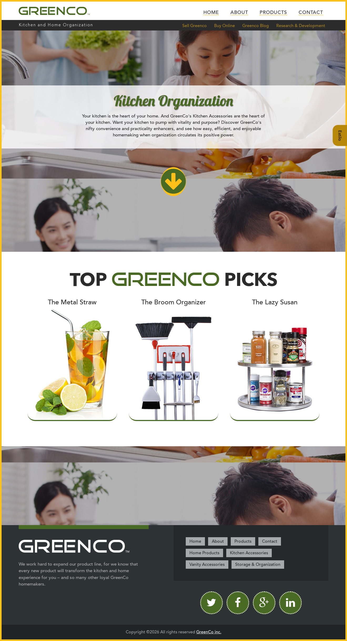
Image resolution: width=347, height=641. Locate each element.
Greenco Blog (255, 25)
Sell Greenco (194, 25)
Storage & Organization (257, 564)
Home (211, 12)
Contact (311, 12)
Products (273, 12)
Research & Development (300, 25)
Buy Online (224, 25)
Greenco (54, 11)
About (239, 12)
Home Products (204, 553)
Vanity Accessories (207, 564)
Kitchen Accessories (249, 553)
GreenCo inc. (208, 632)
